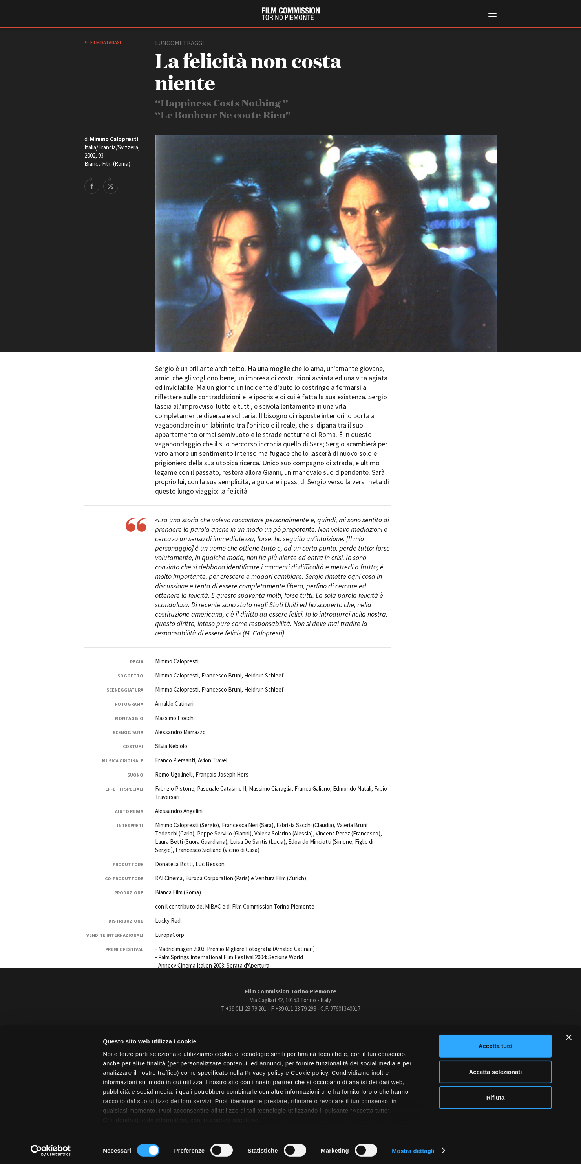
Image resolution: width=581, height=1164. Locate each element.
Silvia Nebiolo (171, 746)
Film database (106, 42)
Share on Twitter (110, 185)
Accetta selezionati (495, 1069)
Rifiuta (495, 1095)
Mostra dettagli (413, 1148)
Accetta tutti (496, 1044)
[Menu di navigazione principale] (492, 14)
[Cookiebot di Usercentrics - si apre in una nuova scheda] (50, 1149)
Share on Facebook (91, 185)
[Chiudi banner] (569, 1035)
